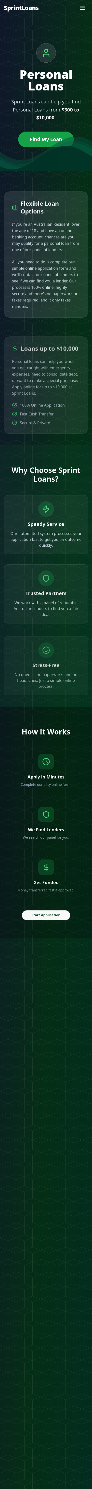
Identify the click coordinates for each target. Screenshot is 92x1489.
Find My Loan (46, 139)
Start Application (46, 916)
